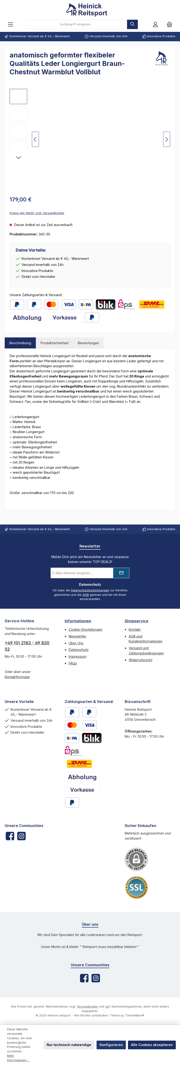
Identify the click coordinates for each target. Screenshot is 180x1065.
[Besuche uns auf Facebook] (10, 836)
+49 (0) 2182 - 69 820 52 (27, 646)
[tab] (20, 343)
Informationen (78, 621)
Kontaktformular (17, 677)
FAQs (73, 663)
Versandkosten (87, 1006)
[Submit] (121, 573)
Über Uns (76, 643)
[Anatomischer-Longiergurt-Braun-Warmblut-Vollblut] (18, 114)
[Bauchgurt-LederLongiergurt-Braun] (18, 149)
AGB (85, 595)
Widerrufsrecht (140, 660)
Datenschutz (79, 650)
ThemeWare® (134, 1015)
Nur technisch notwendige (69, 1045)
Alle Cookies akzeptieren (152, 1045)
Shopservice (136, 621)
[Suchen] (132, 24)
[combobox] (76, 24)
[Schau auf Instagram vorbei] (21, 836)
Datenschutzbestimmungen (90, 590)
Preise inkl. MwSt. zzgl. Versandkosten (37, 213)
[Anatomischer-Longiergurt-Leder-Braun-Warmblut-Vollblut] (18, 96)
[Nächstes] (166, 139)
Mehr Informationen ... (18, 1058)
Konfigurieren (111, 1045)
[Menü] (10, 24)
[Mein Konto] (155, 24)
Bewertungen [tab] (88, 343)
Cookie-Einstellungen (85, 629)
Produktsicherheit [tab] (54, 343)
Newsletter (77, 636)
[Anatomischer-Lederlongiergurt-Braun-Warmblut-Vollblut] (18, 131)
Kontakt (135, 629)
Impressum (77, 656)
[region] (90, 139)
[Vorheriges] (35, 139)
